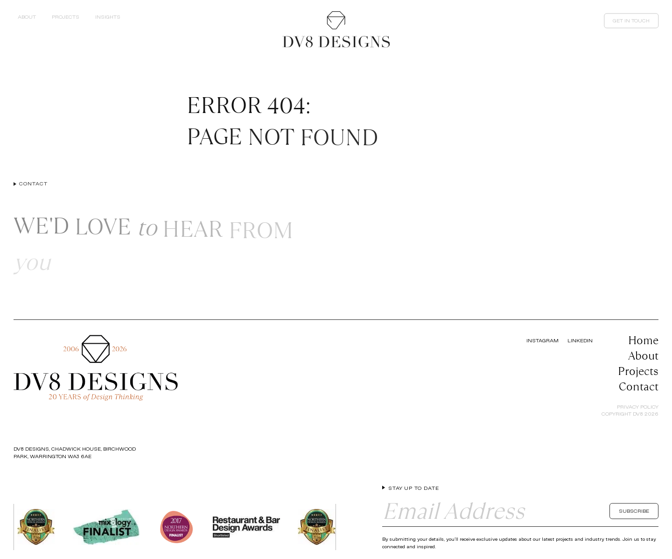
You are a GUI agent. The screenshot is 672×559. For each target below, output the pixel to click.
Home (643, 340)
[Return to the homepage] (336, 29)
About (643, 355)
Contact (638, 386)
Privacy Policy (637, 407)
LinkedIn (580, 340)
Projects (638, 371)
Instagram (542, 340)
